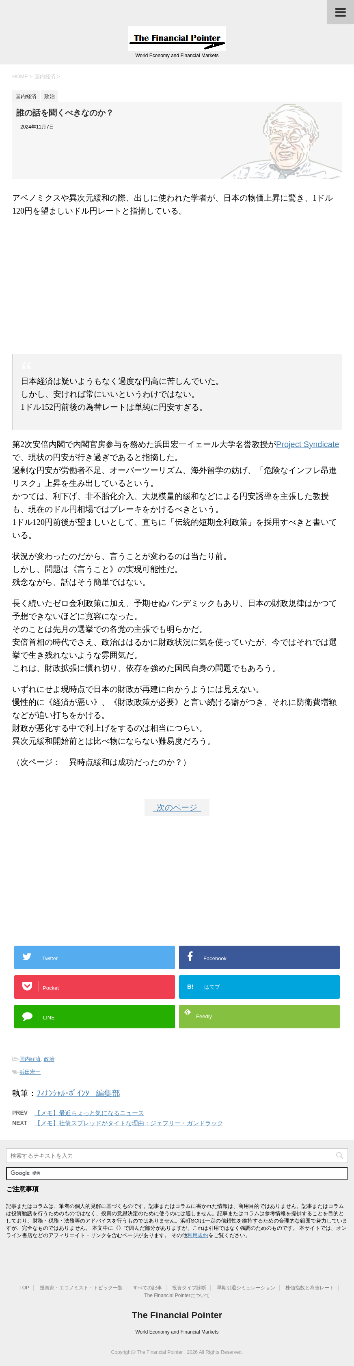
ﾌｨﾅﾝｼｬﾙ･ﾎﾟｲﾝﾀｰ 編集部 (78, 1093)
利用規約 (197, 1235)
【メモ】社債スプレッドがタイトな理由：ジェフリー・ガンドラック (129, 1123)
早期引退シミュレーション (246, 1288)
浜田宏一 (30, 1072)
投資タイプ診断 (189, 1288)
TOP (24, 1288)
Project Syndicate (307, 444)
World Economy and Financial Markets (176, 1332)
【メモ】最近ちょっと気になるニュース (89, 1112)
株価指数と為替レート (309, 1288)
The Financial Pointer (177, 1315)
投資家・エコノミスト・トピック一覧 (81, 1288)
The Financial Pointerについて (176, 1295)
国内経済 (30, 1059)
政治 (49, 1059)
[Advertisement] (177, 282)
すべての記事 (147, 1288)
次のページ (177, 807)
